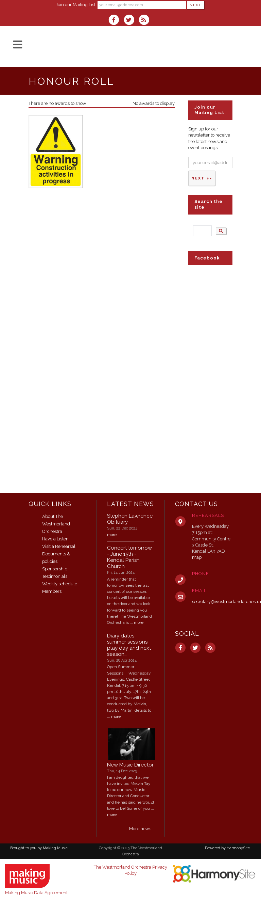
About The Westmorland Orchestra (56, 524)
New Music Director (130, 765)
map (197, 557)
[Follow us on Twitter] (130, 20)
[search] (201, 231)
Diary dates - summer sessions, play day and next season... (129, 645)
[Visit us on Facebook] (115, 20)
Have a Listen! (56, 538)
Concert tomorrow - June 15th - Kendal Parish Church (129, 557)
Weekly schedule (59, 583)
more (112, 534)
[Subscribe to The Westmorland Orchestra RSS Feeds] (146, 20)
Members (52, 591)
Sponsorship (54, 568)
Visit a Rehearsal (58, 546)
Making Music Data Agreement (36, 892)
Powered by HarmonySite (227, 848)
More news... (141, 828)
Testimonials (54, 576)
